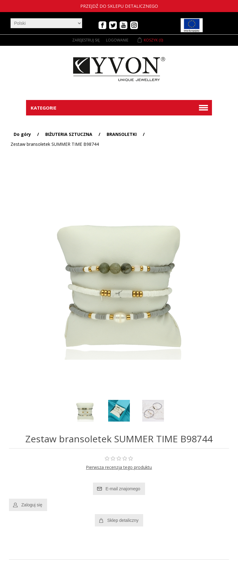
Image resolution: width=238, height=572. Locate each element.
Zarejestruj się (86, 40)
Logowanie (117, 40)
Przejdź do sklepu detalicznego (119, 6)
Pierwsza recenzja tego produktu (119, 467)
